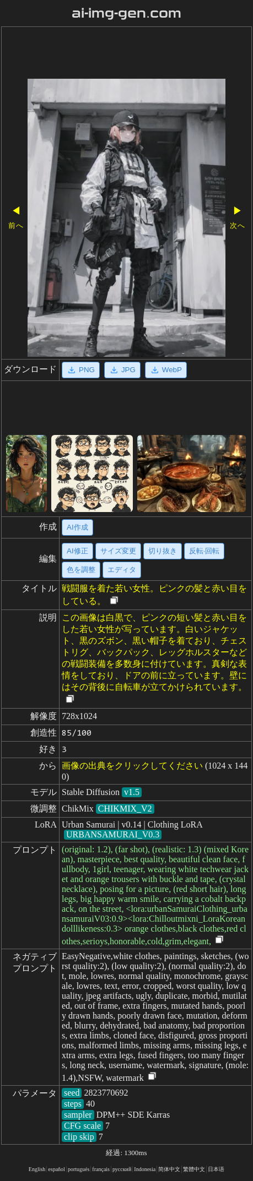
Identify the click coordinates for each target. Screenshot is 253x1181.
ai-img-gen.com (126, 13)
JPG (122, 370)
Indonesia (144, 1169)
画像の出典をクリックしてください (132, 765)
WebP (166, 370)
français (101, 1169)
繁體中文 (194, 1169)
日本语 (216, 1169)
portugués (78, 1169)
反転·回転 (204, 551)
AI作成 (77, 527)
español (56, 1169)
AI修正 (77, 551)
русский (121, 1169)
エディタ (121, 569)
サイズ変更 (118, 551)
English (37, 1169)
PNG (81, 370)
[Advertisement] (126, 54)
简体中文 (169, 1169)
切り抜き (162, 551)
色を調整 (81, 569)
